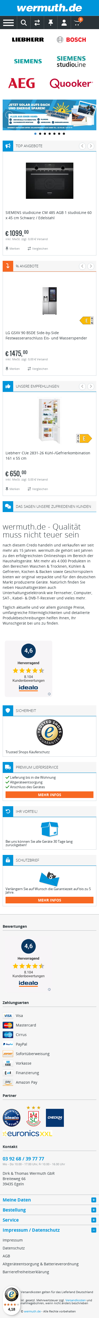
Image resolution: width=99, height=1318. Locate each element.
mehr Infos (49, 794)
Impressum (13, 1240)
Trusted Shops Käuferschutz (28, 752)
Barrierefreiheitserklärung (26, 1271)
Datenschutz (14, 1247)
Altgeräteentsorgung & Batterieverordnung (41, 1263)
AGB (6, 1255)
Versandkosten (75, 1300)
